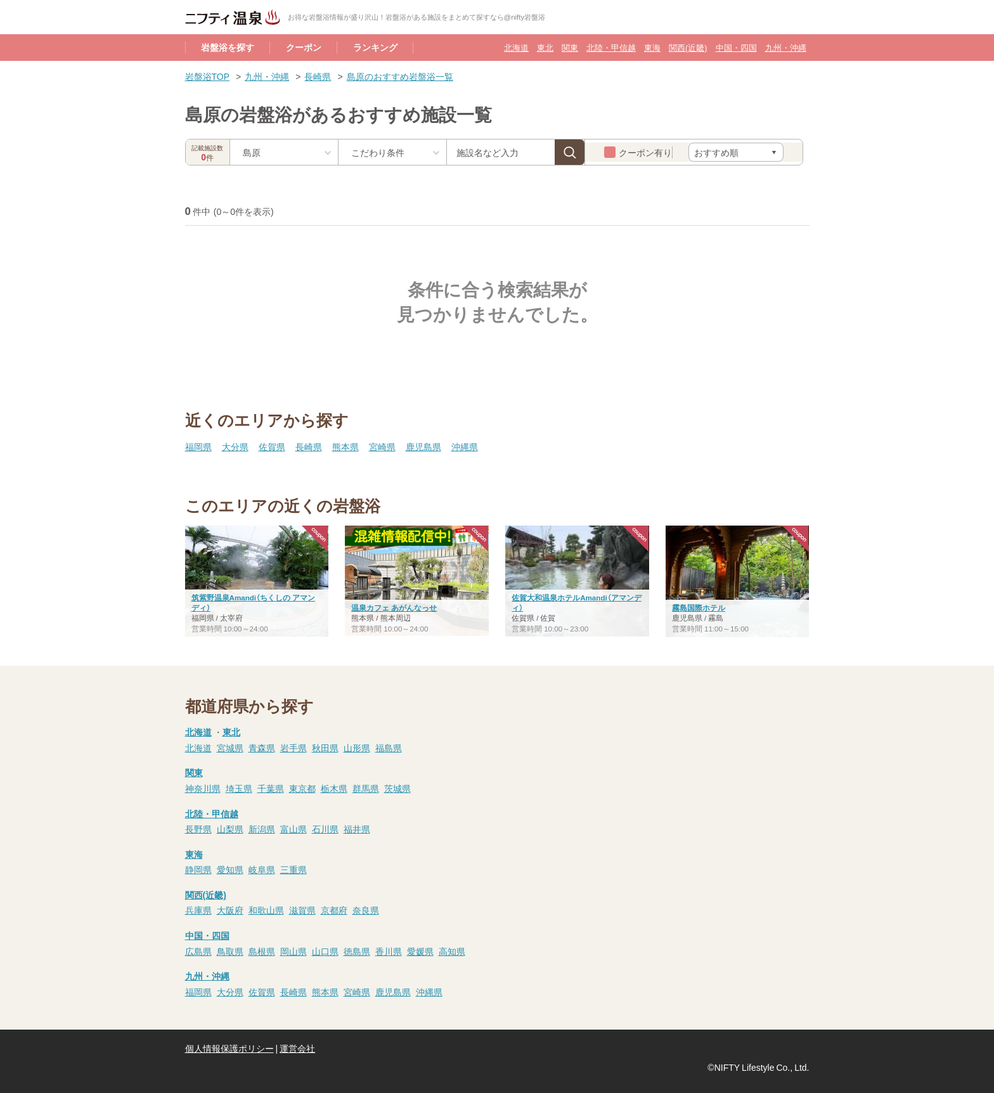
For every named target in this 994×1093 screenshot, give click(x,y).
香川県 (388, 951)
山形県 (357, 747)
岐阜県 (261, 869)
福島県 (388, 747)
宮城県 (230, 747)
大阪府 (230, 909)
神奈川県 (203, 788)
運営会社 (297, 1048)
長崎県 (317, 76)
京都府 (334, 909)
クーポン (303, 47)
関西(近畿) (688, 47)
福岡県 (198, 446)
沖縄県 (464, 446)
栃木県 (334, 788)
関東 (570, 47)
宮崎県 (382, 446)
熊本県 (345, 446)
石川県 (325, 828)
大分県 (235, 446)
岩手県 (293, 747)
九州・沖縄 (785, 47)
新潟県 (261, 828)
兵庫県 (198, 909)
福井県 (357, 828)
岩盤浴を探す (227, 47)
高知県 (452, 951)
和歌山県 (266, 909)
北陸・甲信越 (611, 47)
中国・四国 (736, 47)
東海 (652, 47)
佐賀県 (272, 446)
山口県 (325, 951)
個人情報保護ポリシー (229, 1048)
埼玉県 (239, 788)
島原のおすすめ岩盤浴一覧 (400, 76)
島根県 (261, 951)
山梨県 (230, 828)
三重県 (293, 869)
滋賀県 (302, 909)
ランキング (375, 47)
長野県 (198, 828)
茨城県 (397, 788)
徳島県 (357, 951)
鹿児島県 (423, 446)
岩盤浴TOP (207, 76)
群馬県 (365, 788)
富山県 (293, 828)
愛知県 (230, 869)
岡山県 (293, 951)
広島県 (198, 951)
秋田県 (325, 747)
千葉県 (270, 788)
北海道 (516, 47)
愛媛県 (420, 951)
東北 (545, 47)
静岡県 (198, 869)
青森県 (261, 747)
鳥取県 (230, 951)
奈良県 (365, 909)
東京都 (302, 788)
